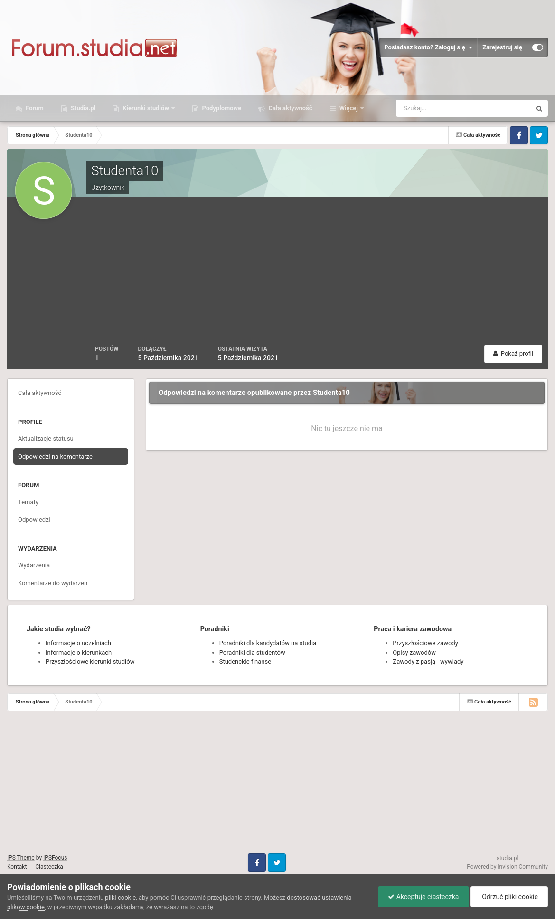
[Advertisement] (318, 273)
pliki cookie (120, 897)
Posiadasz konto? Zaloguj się (428, 47)
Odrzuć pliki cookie (509, 896)
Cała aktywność (289, 108)
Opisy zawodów (414, 652)
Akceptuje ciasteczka (423, 896)
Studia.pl (82, 108)
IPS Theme (21, 857)
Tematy (28, 502)
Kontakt (17, 866)
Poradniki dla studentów (252, 652)
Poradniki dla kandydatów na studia (268, 643)
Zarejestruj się (502, 47)
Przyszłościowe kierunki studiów (90, 661)
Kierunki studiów (145, 108)
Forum (34, 108)
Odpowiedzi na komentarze (55, 456)
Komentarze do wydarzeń (52, 583)
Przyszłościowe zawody (425, 643)
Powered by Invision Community (507, 866)
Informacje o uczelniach (78, 643)
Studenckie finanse (245, 661)
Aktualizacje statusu (46, 438)
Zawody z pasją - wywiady (428, 661)
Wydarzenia (34, 565)
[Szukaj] (428, 108)
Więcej (348, 108)
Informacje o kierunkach (79, 652)
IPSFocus (55, 857)
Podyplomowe (220, 108)
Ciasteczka (49, 866)
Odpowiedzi (34, 519)
